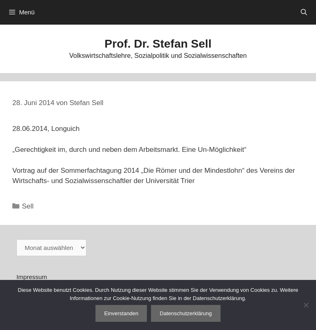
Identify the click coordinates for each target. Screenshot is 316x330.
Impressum (31, 276)
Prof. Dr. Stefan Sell (158, 43)
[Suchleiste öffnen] (304, 12)
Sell (27, 206)
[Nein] (306, 305)
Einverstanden (121, 313)
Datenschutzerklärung (185, 313)
